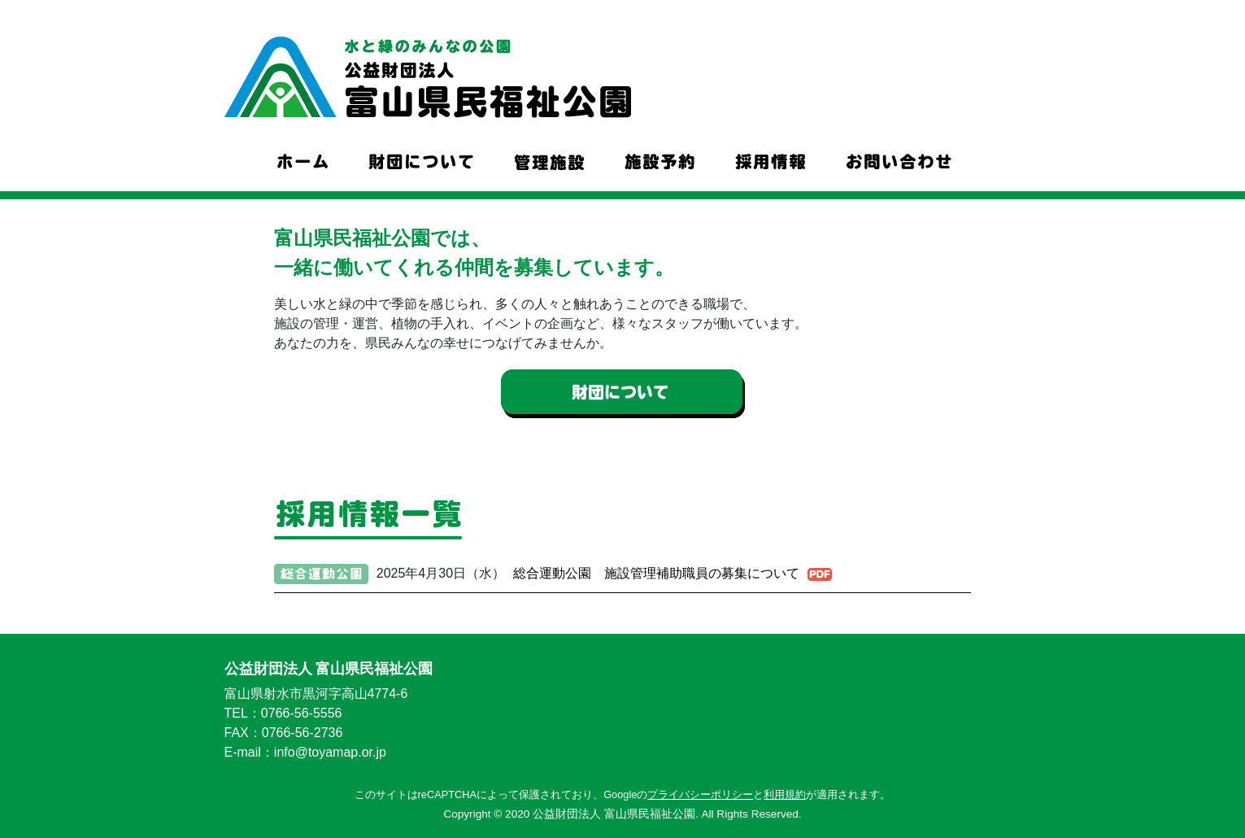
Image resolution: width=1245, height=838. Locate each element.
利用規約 (785, 793)
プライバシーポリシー (700, 793)
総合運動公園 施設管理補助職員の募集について (656, 573)
